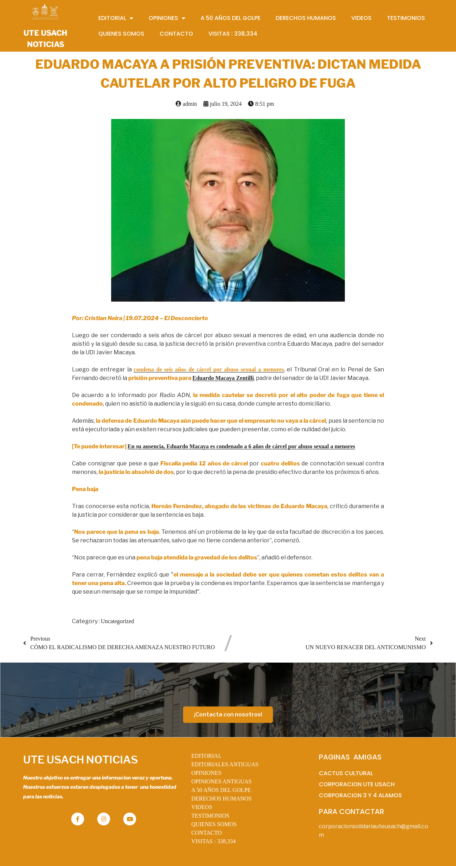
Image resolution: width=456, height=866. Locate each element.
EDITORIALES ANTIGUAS (225, 764)
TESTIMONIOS (210, 816)
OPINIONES (206, 773)
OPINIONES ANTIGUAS (221, 781)
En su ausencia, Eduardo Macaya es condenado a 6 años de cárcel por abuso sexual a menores (241, 446)
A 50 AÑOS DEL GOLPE (221, 790)
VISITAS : (213, 841)
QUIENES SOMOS (214, 824)
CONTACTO (206, 833)
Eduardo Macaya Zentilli (223, 378)
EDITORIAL (206, 756)
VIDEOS (201, 807)
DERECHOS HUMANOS (221, 798)
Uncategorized (117, 621)
